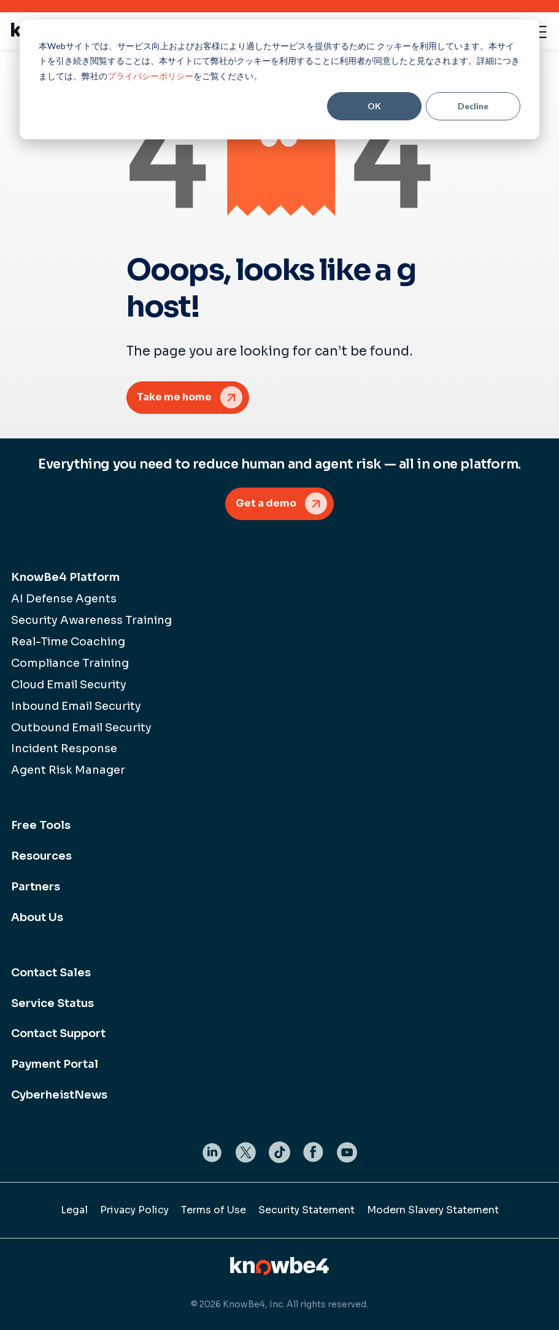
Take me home (174, 397)
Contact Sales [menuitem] (51, 972)
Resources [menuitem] (41, 856)
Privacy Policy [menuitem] (134, 1210)
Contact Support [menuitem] (58, 1033)
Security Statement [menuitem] (306, 1210)
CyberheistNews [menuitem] (59, 1095)
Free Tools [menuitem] (41, 825)
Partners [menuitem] (35, 886)
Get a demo (266, 503)
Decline (473, 106)
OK (374, 106)
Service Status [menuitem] (52, 1003)
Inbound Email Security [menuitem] (76, 706)
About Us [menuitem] (37, 917)
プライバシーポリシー (150, 76)
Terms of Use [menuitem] (213, 1210)
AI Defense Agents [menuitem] (64, 598)
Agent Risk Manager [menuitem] (68, 770)
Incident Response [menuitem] (64, 748)
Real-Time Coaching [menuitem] (68, 641)
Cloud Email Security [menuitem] (68, 684)
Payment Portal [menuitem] (54, 1064)
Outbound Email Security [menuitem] (81, 727)
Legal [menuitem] (74, 1210)
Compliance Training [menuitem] (70, 663)
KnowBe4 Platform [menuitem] (65, 577)
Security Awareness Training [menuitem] (91, 620)
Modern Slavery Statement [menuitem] (433, 1210)
